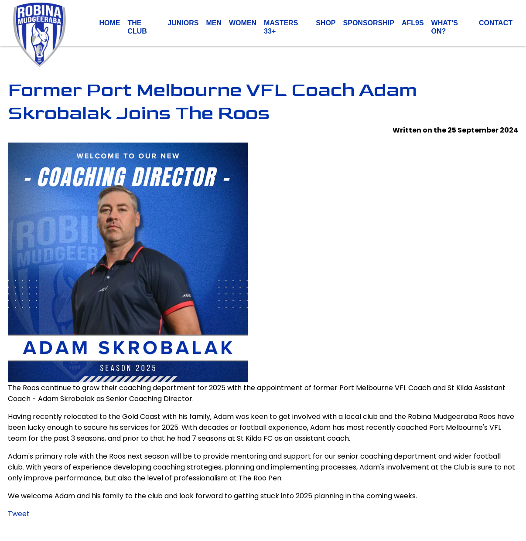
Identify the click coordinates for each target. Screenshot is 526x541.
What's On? (444, 26)
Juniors (182, 23)
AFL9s (413, 23)
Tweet (19, 514)
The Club (137, 26)
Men (214, 23)
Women (242, 23)
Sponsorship (368, 23)
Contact (495, 23)
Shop (325, 23)
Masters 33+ (281, 26)
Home (109, 23)
